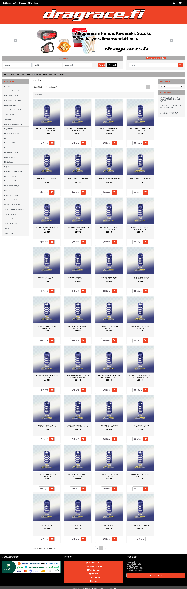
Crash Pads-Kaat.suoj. (11, 95)
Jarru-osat (7, 119)
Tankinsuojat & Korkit (11, 219)
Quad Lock (8, 190)
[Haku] (153, 65)
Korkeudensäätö (9, 148)
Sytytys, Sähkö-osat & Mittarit (14, 209)
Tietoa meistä (93, 577)
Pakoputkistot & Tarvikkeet (13, 171)
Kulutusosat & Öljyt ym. (12, 152)
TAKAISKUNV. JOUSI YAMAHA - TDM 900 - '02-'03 (78, 327)
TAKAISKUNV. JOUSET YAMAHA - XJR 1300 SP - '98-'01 (109, 179)
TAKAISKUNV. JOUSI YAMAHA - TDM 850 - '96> (47, 327)
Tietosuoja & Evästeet (93, 566)
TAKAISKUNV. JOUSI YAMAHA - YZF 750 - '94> (109, 426)
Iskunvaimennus (27, 75)
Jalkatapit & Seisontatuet (12, 110)
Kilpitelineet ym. (9, 138)
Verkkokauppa (13, 75)
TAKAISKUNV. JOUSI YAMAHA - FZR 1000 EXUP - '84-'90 (140, 228)
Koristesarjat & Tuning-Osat (13, 143)
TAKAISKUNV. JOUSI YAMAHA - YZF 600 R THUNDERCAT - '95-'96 (77, 426)
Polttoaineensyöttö (10, 181)
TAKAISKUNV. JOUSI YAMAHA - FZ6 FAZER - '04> (78, 228)
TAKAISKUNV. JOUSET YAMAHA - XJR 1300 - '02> (46, 179)
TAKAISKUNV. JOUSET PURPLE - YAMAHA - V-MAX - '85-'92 (46, 129)
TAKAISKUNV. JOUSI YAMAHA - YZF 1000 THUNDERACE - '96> (47, 426)
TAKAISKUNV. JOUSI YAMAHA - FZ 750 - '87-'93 (47, 228)
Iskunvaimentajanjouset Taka (47, 75)
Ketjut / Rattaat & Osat (11, 133)
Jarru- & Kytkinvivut (10, 114)
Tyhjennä (112, 65)
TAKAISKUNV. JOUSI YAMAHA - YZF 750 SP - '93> (47, 475)
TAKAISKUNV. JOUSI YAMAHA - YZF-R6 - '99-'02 (109, 524)
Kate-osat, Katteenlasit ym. (13, 124)
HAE (102, 65)
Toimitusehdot (93, 570)
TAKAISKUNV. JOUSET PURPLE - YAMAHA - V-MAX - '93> (78, 129)
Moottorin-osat (9, 162)
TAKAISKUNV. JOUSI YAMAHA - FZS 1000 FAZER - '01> (109, 277)
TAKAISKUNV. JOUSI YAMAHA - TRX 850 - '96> (140, 327)
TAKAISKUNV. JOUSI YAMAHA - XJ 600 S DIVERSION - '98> (78, 376)
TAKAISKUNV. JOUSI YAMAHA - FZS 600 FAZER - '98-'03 (140, 277)
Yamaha (63, 75)
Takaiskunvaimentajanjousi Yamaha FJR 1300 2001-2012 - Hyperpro (140, 524)
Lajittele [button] (38, 94)
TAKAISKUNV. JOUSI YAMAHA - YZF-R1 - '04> (109, 475)
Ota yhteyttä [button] (156, 575)
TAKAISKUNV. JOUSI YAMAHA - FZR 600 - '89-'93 (47, 277)
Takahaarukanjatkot (10, 214)
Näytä (44, 143)
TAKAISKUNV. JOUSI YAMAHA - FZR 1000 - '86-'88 (109, 228)
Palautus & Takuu (93, 563)
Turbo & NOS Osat (10, 223)
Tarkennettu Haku (156, 58)
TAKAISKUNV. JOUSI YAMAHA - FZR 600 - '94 (78, 277)
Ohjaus (6, 167)
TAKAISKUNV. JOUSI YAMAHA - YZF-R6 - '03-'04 (47, 524)
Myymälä (93, 574)
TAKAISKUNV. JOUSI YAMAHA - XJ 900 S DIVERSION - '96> (140, 376)
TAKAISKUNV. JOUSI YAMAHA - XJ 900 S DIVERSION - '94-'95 (109, 376)
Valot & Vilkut (8, 233)
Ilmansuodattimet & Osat (12, 100)
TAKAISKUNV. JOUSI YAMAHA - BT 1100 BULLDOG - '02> (140, 179)
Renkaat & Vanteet (10, 200)
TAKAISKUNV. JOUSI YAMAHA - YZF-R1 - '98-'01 (140, 475)
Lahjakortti (7, 86)
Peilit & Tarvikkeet (10, 176)
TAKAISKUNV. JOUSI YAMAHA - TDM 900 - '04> (109, 327)
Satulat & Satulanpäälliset (12, 205)
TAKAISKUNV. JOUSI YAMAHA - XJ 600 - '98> (47, 376)
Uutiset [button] (93, 581)
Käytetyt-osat (8, 129)
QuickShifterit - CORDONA (13, 195)
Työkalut (7, 228)
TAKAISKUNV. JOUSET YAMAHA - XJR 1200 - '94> (109, 129)
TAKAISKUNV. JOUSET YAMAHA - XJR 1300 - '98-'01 (77, 179)
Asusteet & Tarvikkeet (11, 91)
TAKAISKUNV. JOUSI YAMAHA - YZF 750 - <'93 (140, 426)
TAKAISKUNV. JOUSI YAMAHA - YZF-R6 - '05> (78, 524)
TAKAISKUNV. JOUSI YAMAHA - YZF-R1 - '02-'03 (78, 475)
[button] (175, 3)
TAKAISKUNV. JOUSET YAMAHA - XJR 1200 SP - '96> (140, 129)
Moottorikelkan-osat (10, 157)
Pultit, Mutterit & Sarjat (11, 186)
